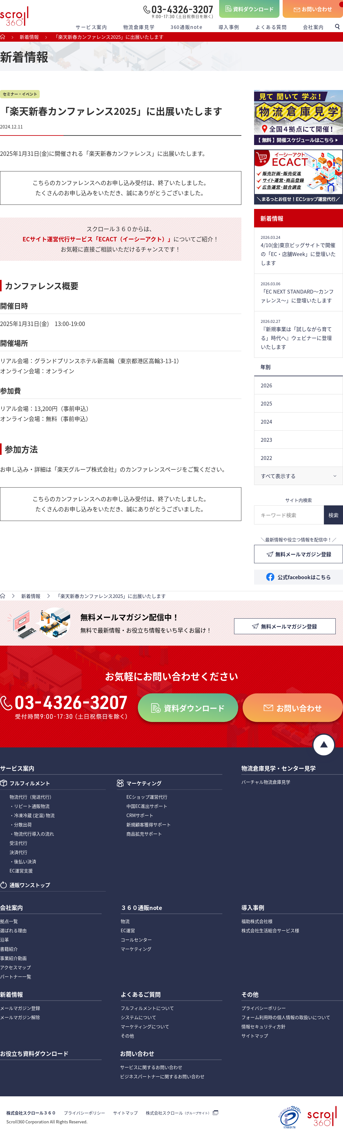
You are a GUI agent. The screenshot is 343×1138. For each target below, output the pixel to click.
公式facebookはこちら (304, 577)
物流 (125, 921)
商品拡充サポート (144, 833)
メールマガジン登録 (20, 1008)
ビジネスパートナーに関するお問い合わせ (162, 1076)
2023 (266, 439)
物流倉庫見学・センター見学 (278, 768)
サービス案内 (91, 27)
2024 (266, 421)
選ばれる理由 (13, 930)
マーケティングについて (145, 1026)
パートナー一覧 (15, 976)
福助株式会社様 (256, 921)
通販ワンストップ (30, 885)
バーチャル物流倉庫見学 (265, 782)
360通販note (186, 27)
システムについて (138, 1017)
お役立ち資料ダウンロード (34, 1054)
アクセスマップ (15, 967)
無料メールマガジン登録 (303, 554)
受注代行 (18, 843)
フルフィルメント (30, 784)
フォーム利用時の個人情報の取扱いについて (285, 1017)
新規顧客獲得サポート (148, 824)
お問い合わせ (317, 9)
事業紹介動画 (13, 958)
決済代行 (18, 852)
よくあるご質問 (141, 994)
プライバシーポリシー (263, 1008)
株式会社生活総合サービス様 (270, 930)
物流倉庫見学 (139, 27)
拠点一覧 (9, 921)
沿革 (4, 939)
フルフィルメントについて (147, 1008)
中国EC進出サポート (146, 806)
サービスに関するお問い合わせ (151, 1067)
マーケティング (144, 784)
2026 (266, 385)
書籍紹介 (9, 949)
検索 (333, 515)
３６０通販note (141, 908)
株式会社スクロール (178, 1113)
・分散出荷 (21, 824)
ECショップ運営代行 (146, 797)
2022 (266, 457)
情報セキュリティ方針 (263, 1026)
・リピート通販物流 (30, 806)
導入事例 (229, 27)
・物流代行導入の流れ (32, 833)
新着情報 (271, 218)
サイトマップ (254, 1035)
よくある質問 (271, 27)
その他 (127, 1035)
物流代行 (32, 797)
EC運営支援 (21, 870)
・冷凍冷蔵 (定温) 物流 (32, 815)
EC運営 (128, 930)
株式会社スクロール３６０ (31, 1113)
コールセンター (136, 939)
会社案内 (313, 27)
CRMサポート (139, 815)
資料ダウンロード (253, 9)
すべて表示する (278, 476)
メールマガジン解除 (20, 1017)
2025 (266, 403)
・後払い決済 (23, 861)
